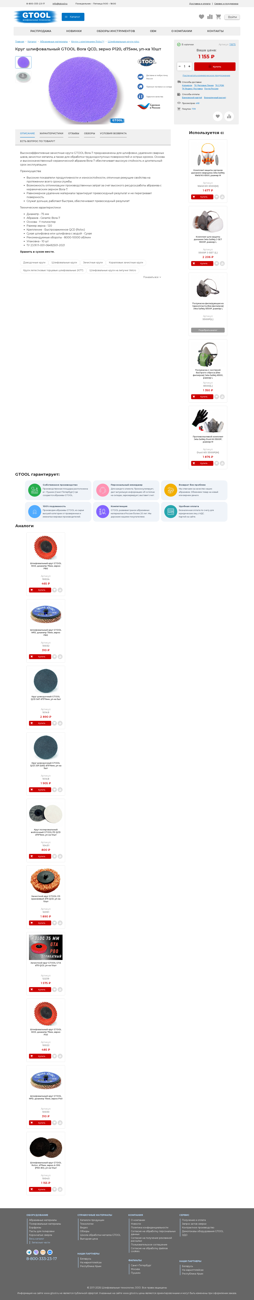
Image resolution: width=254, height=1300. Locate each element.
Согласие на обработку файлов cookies (149, 1250)
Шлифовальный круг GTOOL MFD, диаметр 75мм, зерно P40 (46, 1097)
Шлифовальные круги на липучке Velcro (112, 270)
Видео (84, 1227)
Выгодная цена (89, 1238)
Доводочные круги (34, 262)
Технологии (86, 1223)
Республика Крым (90, 1266)
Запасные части (41, 1242)
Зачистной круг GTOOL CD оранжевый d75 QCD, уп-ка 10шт (45, 899)
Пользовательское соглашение (149, 1244)
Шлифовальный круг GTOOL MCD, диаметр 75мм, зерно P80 (45, 566)
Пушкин (135, 1272)
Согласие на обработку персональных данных (153, 1233)
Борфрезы (35, 1227)
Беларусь (85, 1258)
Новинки (74, 31)
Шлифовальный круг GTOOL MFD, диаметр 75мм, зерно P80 (45, 632)
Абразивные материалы (43, 1220)
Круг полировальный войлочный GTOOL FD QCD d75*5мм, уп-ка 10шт (46, 832)
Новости (136, 1223)
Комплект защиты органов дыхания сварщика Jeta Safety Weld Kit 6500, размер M (208, 173)
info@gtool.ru (60, 3)
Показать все (151, 277)
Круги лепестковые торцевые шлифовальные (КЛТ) (53, 270)
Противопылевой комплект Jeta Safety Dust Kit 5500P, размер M (208, 439)
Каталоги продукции (92, 1220)
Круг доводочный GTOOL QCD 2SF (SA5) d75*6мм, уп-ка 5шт (45, 765)
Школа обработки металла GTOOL (100, 1235)
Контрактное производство (198, 1227)
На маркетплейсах (91, 1262)
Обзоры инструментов (116, 31)
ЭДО (184, 1235)
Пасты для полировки (41, 1231)
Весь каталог (36, 1238)
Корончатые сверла (40, 1235)
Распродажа (40, 31)
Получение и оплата (194, 1220)
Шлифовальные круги (64, 262)
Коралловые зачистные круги (126, 262)
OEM (153, 31)
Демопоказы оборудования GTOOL (203, 1231)
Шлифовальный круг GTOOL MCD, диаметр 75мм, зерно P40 (45, 1032)
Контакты (215, 31)
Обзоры (84, 1231)
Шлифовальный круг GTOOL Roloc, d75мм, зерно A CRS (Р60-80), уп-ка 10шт (45, 1165)
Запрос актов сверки (194, 1223)
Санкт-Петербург (141, 1265)
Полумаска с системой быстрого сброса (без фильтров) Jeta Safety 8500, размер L (208, 374)
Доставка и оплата (199, 3)
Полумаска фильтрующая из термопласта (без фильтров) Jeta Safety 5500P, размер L (208, 306)
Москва (135, 1269)
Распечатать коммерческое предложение (206, 75)
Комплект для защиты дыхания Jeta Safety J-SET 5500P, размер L (208, 239)
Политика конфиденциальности (149, 1227)
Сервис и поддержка (226, 3)
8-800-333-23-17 (35, 3)
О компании (181, 31)
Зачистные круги (93, 262)
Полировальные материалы (45, 1223)
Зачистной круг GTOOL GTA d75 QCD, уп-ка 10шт (46, 964)
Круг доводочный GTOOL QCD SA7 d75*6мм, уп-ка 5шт (46, 697)
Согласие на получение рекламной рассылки (151, 1239)
